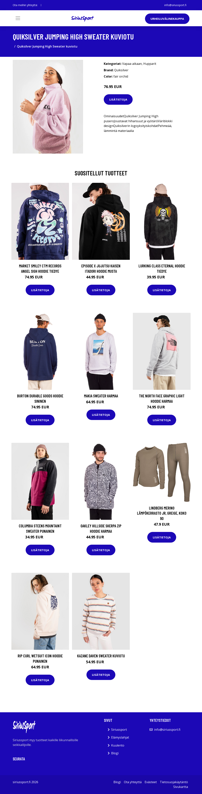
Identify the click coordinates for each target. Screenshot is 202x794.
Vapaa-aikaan (132, 64)
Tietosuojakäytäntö (174, 782)
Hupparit (149, 64)
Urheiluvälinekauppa (167, 19)
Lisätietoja (118, 99)
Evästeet (151, 782)
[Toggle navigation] (18, 18)
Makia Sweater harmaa (101, 395)
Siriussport (119, 729)
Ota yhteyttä (133, 782)
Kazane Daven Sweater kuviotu (101, 655)
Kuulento (117, 745)
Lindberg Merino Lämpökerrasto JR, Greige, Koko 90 (161, 513)
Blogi (115, 753)
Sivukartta (180, 787)
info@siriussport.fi (175, 5)
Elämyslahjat (120, 737)
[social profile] (41, 5)
